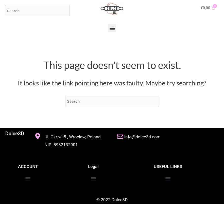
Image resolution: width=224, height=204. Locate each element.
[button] (112, 28)
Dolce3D (14, 134)
